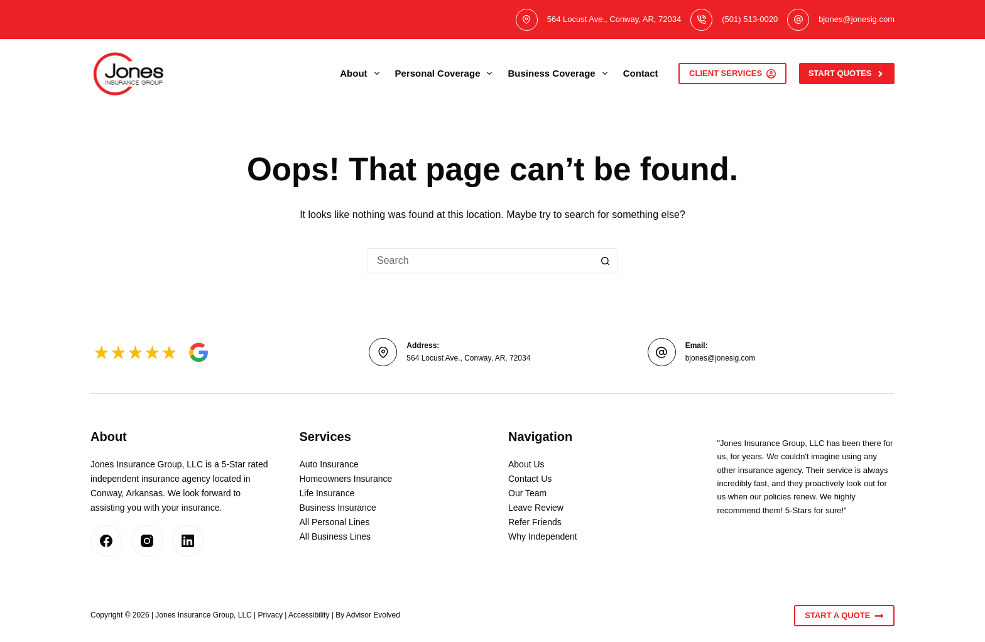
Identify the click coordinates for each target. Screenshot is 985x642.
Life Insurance (327, 493)
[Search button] (605, 260)
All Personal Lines (335, 522)
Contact (640, 73)
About (362, 73)
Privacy (270, 615)
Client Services (732, 73)
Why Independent (542, 536)
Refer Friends (535, 522)
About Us (526, 464)
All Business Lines (335, 536)
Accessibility (308, 615)
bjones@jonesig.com (857, 19)
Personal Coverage (446, 73)
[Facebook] (106, 541)
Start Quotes (846, 73)
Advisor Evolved (373, 615)
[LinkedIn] (188, 541)
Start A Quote (844, 616)
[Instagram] (147, 541)
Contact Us (530, 479)
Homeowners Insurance (346, 479)
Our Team (527, 493)
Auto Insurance (329, 464)
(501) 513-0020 (750, 19)
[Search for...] (480, 260)
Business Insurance (338, 508)
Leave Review (535, 508)
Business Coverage (560, 73)
